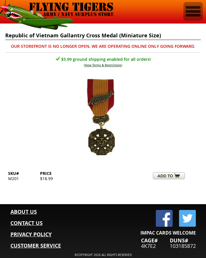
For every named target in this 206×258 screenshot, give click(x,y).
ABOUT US (23, 211)
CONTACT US (26, 223)
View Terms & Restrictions (103, 65)
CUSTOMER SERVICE (35, 245)
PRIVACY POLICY (31, 234)
